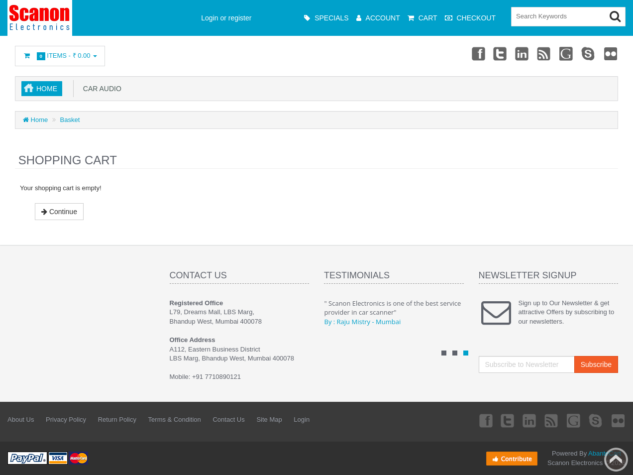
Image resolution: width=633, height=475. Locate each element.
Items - (60, 56)
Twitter (500, 53)
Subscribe (596, 364)
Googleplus (566, 53)
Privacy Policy (66, 419)
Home (46, 89)
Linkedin (522, 53)
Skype (588, 53)
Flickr (611, 53)
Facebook (477, 53)
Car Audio (100, 89)
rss (544, 53)
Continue (59, 212)
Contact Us (228, 419)
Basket (70, 119)
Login (302, 419)
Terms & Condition (174, 419)
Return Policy (117, 419)
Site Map (269, 419)
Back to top (616, 459)
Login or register (226, 18)
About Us (20, 419)
